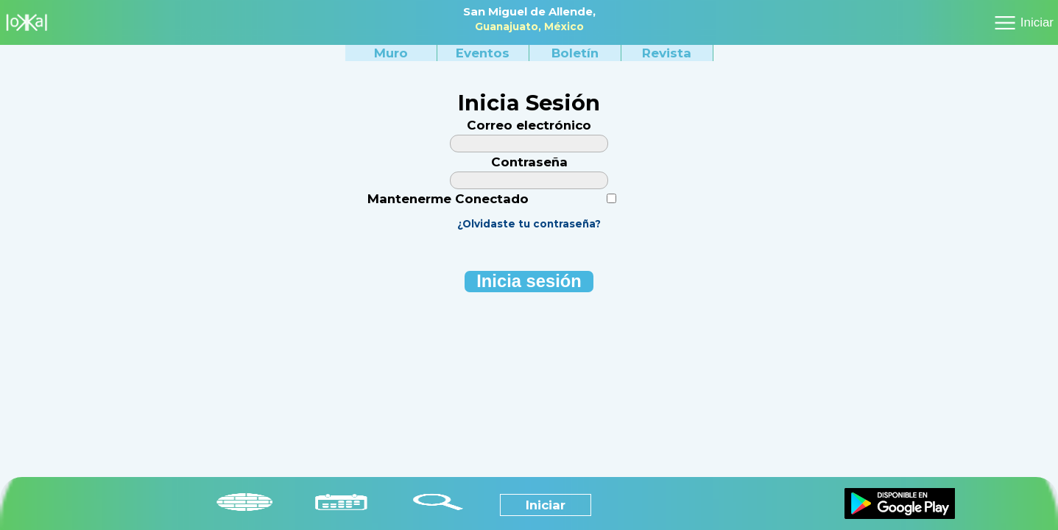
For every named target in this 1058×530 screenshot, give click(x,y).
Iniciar (1037, 22)
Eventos (482, 53)
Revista (666, 53)
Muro (391, 53)
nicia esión (529, 281)
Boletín (575, 53)
